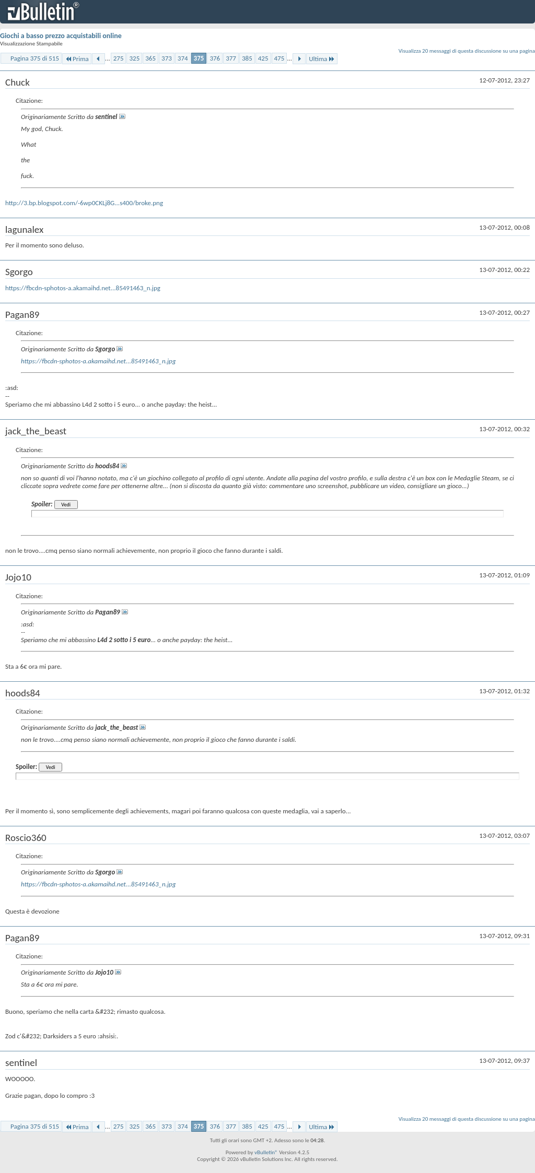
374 (183, 58)
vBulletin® (266, 1152)
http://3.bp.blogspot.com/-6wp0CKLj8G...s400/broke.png (84, 203)
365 (150, 58)
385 (247, 58)
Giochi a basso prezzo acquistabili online (61, 35)
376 (215, 58)
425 (263, 58)
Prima (77, 59)
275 (118, 58)
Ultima (322, 59)
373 (166, 58)
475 (279, 58)
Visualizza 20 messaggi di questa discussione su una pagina (467, 51)
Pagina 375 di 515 (34, 58)
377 (231, 58)
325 (134, 58)
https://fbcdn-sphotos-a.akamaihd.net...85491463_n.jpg (82, 288)
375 (199, 58)
